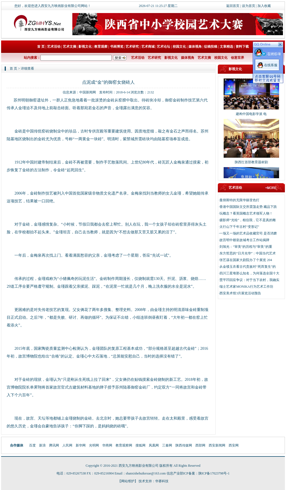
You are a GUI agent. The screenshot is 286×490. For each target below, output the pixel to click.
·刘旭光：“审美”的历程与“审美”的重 (245, 247)
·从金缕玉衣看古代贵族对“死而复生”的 (247, 267)
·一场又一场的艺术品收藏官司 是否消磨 (248, 233)
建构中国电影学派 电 (251, 115)
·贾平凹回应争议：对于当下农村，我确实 (249, 280)
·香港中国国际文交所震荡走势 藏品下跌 (248, 207)
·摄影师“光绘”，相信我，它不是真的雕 (247, 220)
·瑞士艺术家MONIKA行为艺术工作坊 (246, 287)
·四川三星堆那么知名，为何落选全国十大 (249, 273)
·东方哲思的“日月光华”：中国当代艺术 (247, 253)
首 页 (13, 68)
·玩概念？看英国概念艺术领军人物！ (246, 213)
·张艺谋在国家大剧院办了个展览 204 (245, 260)
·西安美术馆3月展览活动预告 (240, 293)
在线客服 (270, 65)
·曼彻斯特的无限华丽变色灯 (239, 200)
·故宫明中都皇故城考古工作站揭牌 (244, 240)
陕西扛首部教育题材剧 (251, 163)
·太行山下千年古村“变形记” (239, 227)
